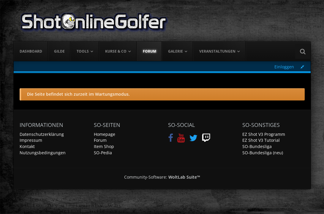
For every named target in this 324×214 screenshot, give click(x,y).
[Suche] (303, 51)
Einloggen (284, 67)
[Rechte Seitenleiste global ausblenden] (302, 67)
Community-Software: (162, 177)
